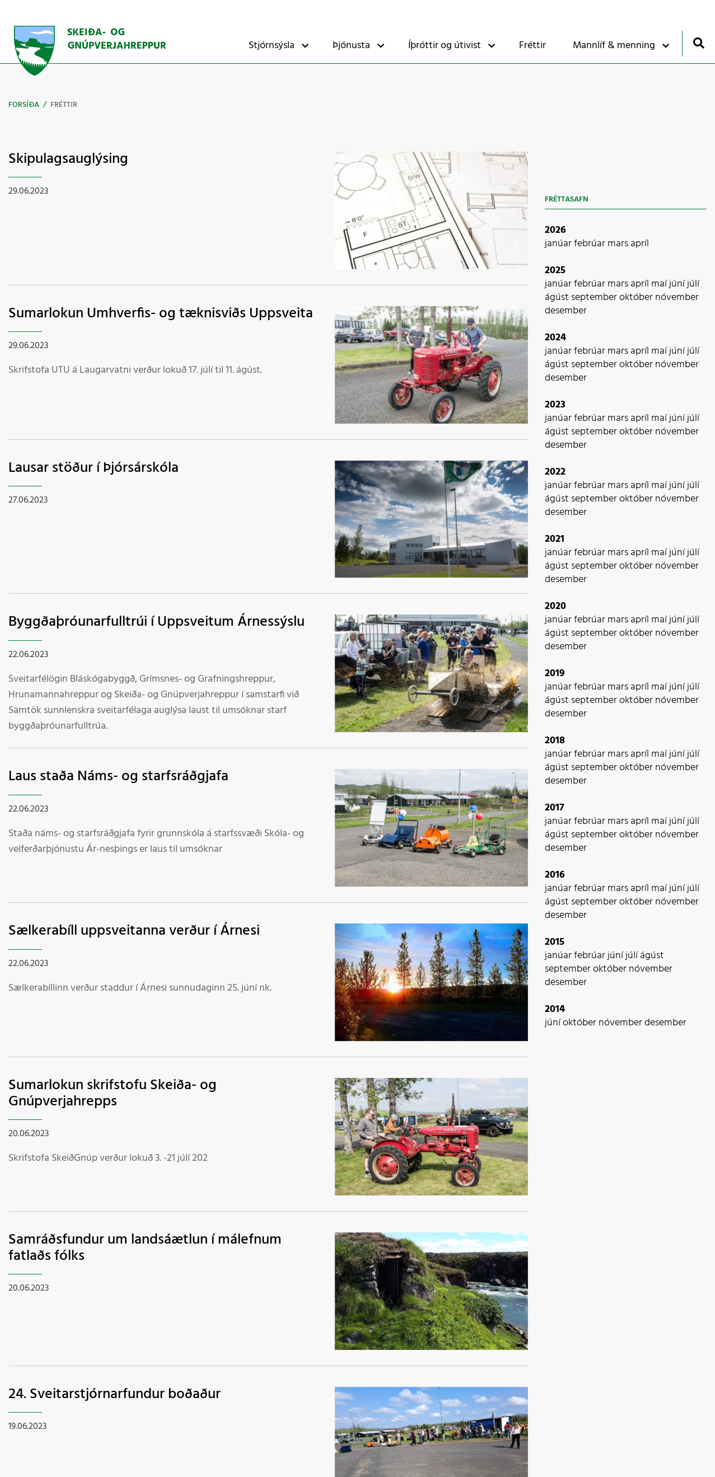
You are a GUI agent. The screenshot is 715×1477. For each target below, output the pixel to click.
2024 (555, 338)
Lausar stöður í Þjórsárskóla (93, 468)
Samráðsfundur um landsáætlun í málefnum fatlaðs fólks (145, 1248)
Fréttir (63, 105)
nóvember (677, 297)
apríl (639, 244)
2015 (554, 942)
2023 (555, 405)
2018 (555, 741)
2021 (554, 539)
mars (618, 244)
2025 (555, 270)
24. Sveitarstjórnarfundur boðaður (114, 1394)
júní (678, 284)
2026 (555, 230)
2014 (555, 1009)
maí (660, 284)
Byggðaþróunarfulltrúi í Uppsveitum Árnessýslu (156, 622)
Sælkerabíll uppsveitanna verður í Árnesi (134, 931)
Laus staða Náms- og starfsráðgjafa (118, 776)
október (637, 297)
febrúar (590, 244)
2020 (555, 606)
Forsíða (23, 105)
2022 (555, 472)
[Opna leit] (698, 42)
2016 (555, 875)
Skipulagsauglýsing (68, 159)
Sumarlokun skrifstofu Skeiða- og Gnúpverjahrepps (112, 1093)
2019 (555, 673)
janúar (559, 244)
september (595, 297)
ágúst (558, 297)
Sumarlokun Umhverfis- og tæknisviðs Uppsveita (160, 313)
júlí (693, 284)
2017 (554, 808)
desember (566, 311)
